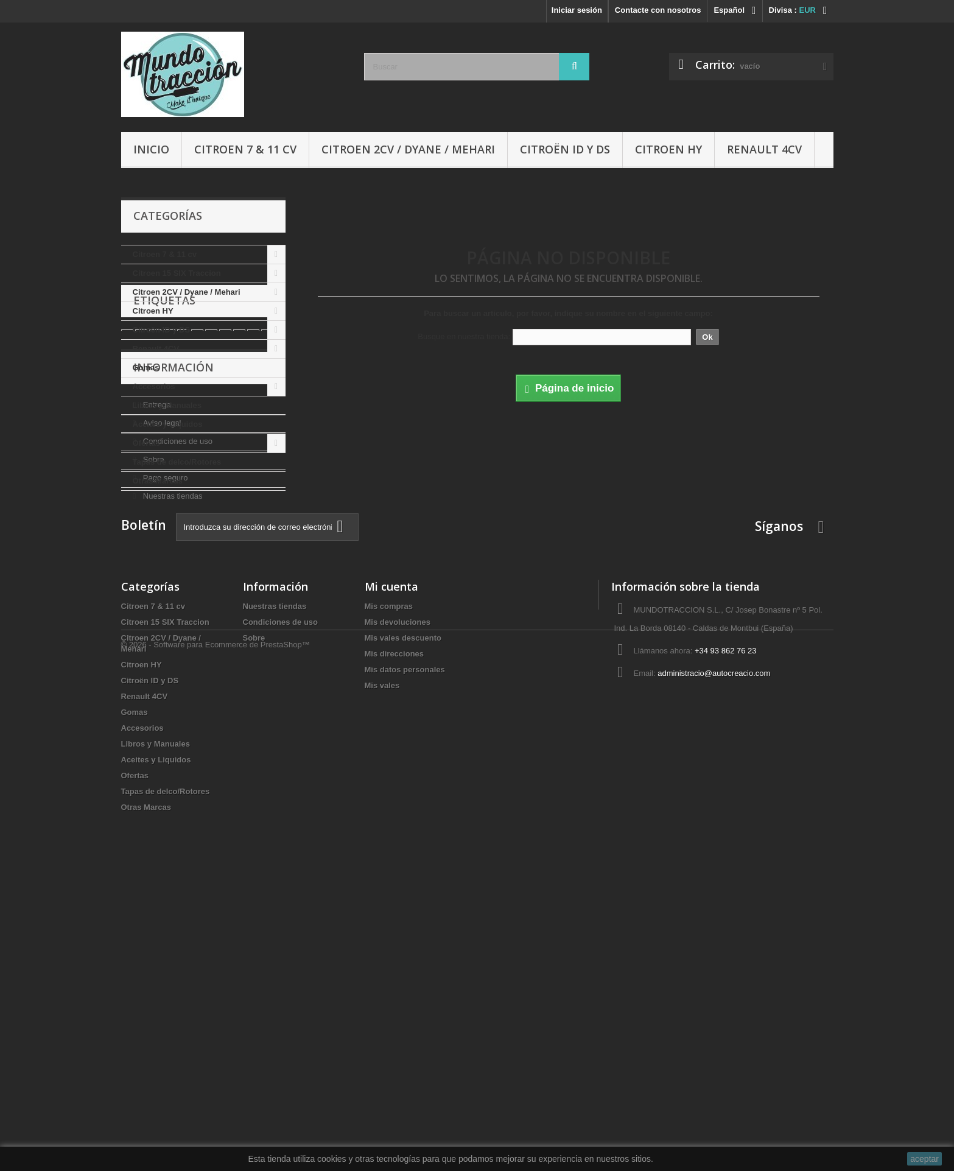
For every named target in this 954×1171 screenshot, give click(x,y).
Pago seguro (164, 715)
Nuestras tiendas (171, 734)
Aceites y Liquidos (168, 424)
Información (173, 610)
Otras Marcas (158, 480)
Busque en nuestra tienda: (464, 336)
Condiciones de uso (176, 679)
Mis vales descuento (403, 924)
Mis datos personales (405, 956)
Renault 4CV (764, 149)
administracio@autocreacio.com (714, 960)
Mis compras (389, 893)
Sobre (152, 697)
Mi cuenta (391, 873)
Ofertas (147, 443)
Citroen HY (668, 149)
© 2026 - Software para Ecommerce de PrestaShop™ (215, 1137)
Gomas (146, 367)
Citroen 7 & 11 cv (245, 149)
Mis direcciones (394, 940)
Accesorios (154, 386)
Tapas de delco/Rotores (177, 461)
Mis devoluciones (397, 908)
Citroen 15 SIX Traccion (177, 273)
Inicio (151, 149)
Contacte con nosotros (658, 10)
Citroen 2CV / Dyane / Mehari (408, 149)
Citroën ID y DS (565, 149)
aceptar (924, 1159)
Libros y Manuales (167, 405)
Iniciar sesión (577, 10)
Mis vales (382, 972)
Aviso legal (161, 661)
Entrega (155, 642)
